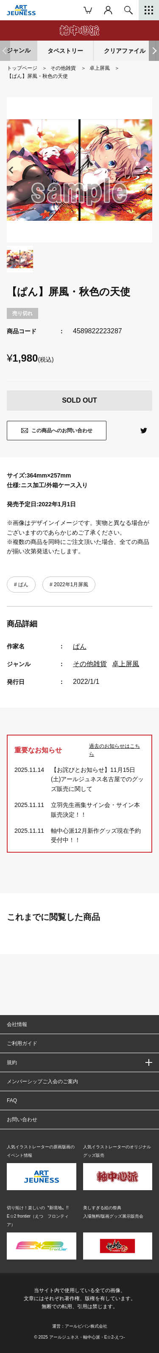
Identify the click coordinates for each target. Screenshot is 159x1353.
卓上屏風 (125, 663)
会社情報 (17, 1024)
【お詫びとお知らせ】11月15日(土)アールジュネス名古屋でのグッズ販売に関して (97, 779)
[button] (154, 51)
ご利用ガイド (22, 1043)
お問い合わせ (22, 1119)
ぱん (22, 584)
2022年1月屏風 (71, 584)
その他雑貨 (90, 663)
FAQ (12, 1100)
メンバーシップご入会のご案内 (42, 1081)
